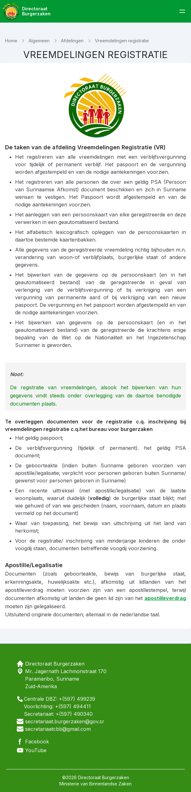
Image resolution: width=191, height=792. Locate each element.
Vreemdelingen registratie (122, 40)
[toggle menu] (182, 11)
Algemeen (39, 40)
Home (11, 40)
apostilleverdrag (165, 598)
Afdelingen (72, 40)
